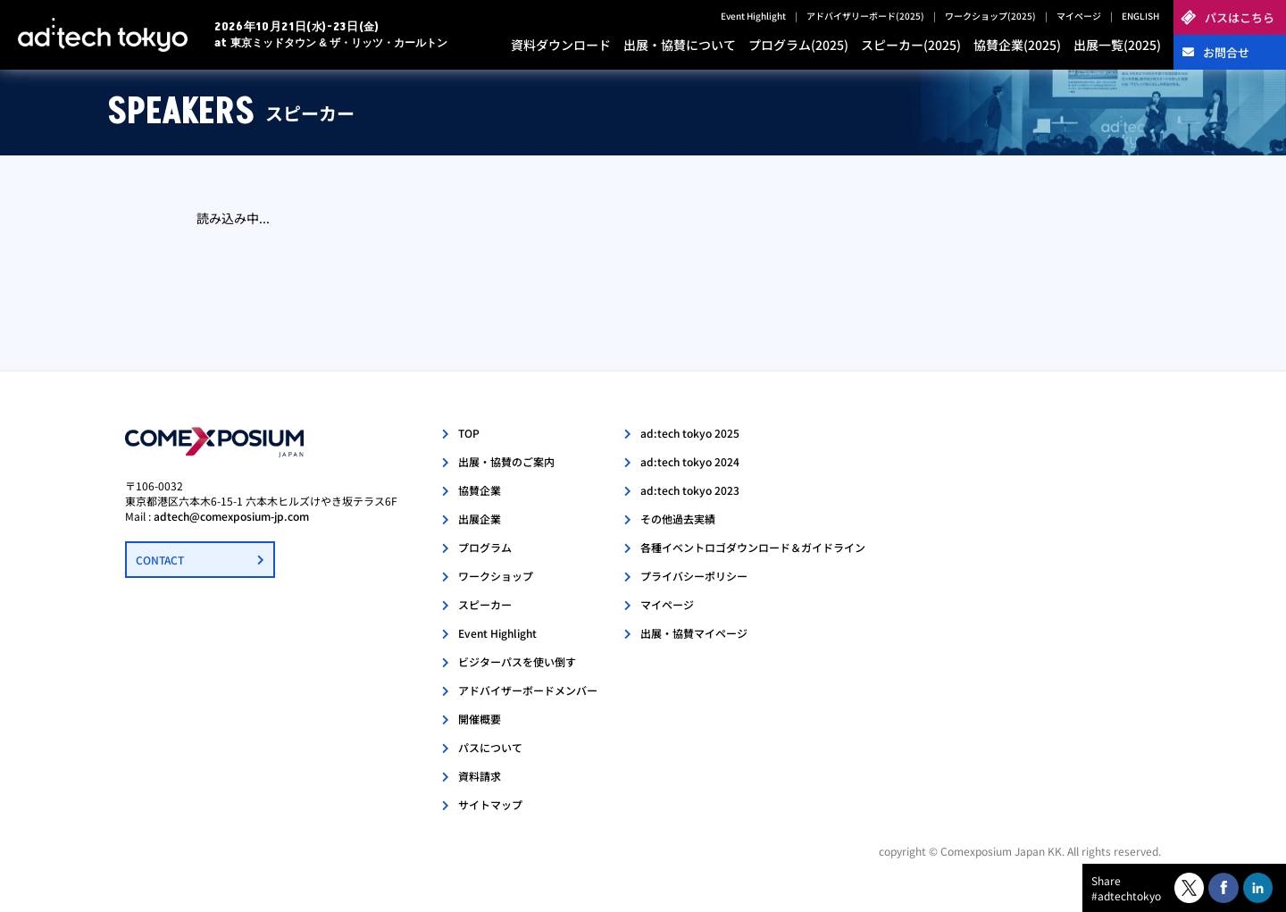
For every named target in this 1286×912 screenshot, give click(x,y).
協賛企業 (479, 490)
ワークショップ (495, 575)
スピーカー (485, 604)
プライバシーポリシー (693, 575)
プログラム (485, 547)
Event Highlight (753, 15)
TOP (469, 432)
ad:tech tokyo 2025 (689, 432)
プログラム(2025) (798, 45)
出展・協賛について (679, 45)
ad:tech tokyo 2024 (689, 461)
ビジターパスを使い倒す (517, 661)
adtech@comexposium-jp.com (231, 515)
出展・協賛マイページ (693, 632)
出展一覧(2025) (1117, 45)
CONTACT (160, 559)
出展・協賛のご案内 (506, 461)
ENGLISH (1140, 15)
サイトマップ (490, 804)
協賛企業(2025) (1017, 45)
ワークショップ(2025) (990, 15)
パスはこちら (1239, 17)
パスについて (490, 747)
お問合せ (1226, 52)
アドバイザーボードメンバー (527, 690)
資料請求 (479, 775)
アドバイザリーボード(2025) (865, 15)
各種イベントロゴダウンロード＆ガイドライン (752, 547)
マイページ (1078, 15)
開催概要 (479, 718)
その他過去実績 (677, 518)
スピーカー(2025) (911, 45)
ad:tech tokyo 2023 (689, 490)
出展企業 (479, 518)
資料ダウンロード (561, 45)
